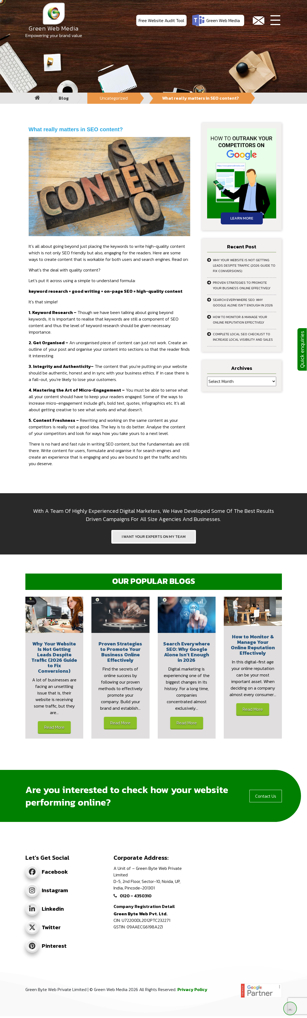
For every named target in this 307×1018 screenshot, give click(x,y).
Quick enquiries (302, 349)
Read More (54, 727)
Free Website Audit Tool (161, 20)
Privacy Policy (192, 989)
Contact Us (265, 796)
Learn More (241, 218)
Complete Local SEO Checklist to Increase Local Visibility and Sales (243, 337)
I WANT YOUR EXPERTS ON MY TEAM (154, 537)
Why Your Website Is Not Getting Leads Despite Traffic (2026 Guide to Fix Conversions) (244, 265)
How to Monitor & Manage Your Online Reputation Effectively (240, 320)
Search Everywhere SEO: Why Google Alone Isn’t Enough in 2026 (243, 302)
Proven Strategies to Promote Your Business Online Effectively (241, 285)
